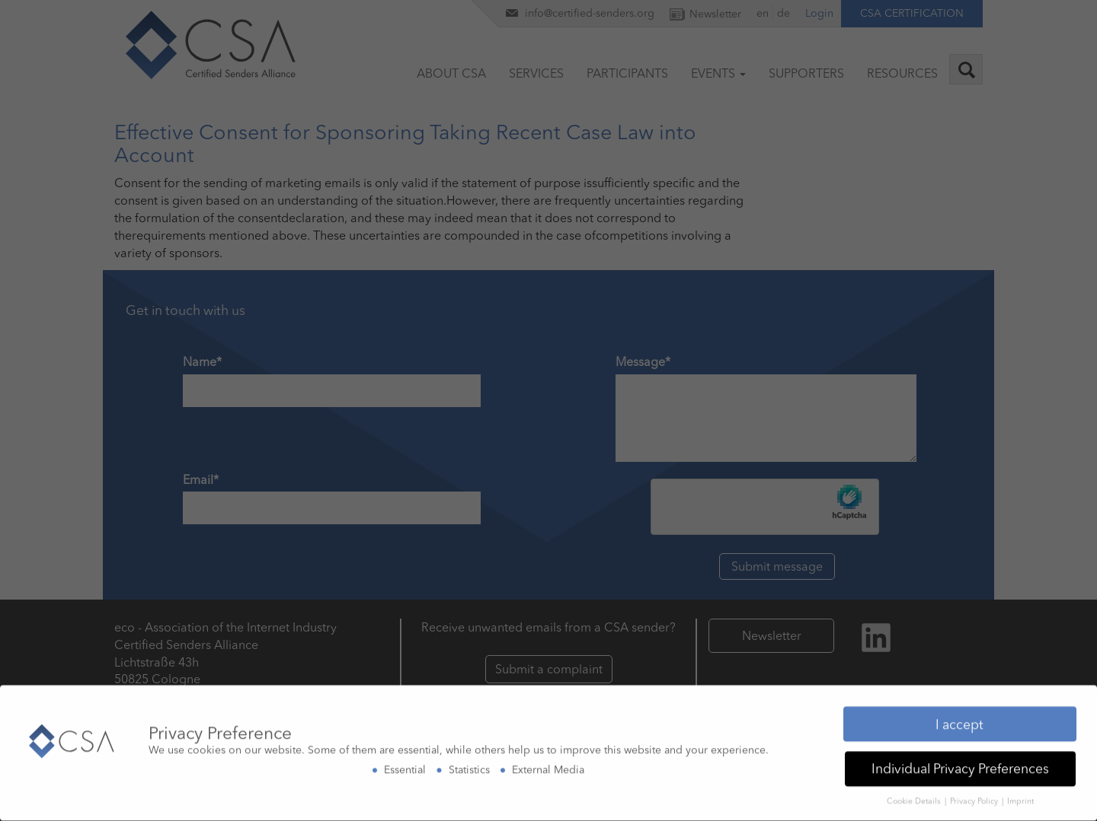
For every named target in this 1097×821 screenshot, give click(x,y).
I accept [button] (959, 722)
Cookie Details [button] (915, 799)
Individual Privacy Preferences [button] (960, 767)
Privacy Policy (975, 799)
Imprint (1020, 799)
